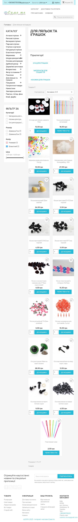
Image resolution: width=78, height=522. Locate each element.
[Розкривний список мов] (25, 3)
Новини (49, 13)
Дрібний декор (12, 64)
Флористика (11, 69)
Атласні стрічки (12, 36)
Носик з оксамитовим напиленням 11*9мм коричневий (38, 283)
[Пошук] (63, 17)
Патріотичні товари (14, 86)
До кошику (42, 131)
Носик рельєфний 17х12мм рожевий (39, 322)
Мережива (10, 55)
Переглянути (63, 131)
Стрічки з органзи (13, 47)
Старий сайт (8, 510)
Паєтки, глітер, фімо (14, 94)
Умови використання (29, 505)
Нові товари (8, 502)
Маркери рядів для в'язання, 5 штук (39, 161)
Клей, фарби (11, 97)
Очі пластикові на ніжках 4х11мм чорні (63, 403)
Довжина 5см (15, 134)
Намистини (10, 88)
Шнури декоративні (14, 58)
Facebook (6, 487)
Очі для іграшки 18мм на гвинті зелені (39, 362)
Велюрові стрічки (13, 41)
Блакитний (14, 146)
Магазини (25, 513)
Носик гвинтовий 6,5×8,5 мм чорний (39, 242)
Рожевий (13, 143)
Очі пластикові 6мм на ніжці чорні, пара (63, 362)
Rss (11, 487)
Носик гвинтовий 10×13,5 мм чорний (63, 201)
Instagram (20, 487)
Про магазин (37, 13)
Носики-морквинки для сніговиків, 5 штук (63, 322)
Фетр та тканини (13, 72)
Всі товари (7, 507)
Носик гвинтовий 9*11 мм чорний (63, 242)
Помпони (10, 75)
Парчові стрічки (12, 44)
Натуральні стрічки (14, 50)
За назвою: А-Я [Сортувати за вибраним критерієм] (60, 92)
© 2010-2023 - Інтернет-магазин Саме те (39, 519)
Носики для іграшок (16, 119)
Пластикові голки (51, 442)
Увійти (43, 504)
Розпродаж (8, 500)
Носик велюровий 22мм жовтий (39, 201)
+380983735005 (14, 2)
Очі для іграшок (16, 123)
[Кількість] (31, 131)
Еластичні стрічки (13, 53)
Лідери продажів (10, 505)
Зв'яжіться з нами (28, 507)
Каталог (35, 9)
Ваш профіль (47, 496)
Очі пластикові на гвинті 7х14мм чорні (39, 403)
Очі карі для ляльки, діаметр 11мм (39, 121)
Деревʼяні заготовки (14, 67)
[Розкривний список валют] (43, 3)
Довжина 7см (15, 131)
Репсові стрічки (12, 38)
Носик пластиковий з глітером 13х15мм (63, 282)
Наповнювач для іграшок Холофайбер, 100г (63, 161)
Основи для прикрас (14, 61)
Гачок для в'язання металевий (63, 121)
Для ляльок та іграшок (11, 79)
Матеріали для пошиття (16, 116)
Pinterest (15, 487)
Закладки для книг (13, 91)
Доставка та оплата (50, 9)
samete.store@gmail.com (68, 517)
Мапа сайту (26, 510)
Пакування (10, 83)
